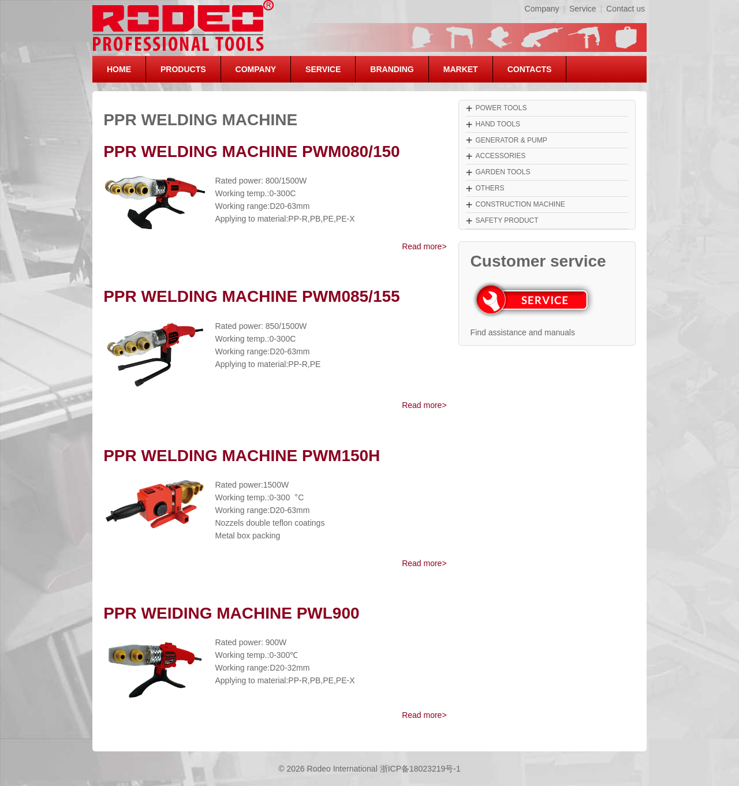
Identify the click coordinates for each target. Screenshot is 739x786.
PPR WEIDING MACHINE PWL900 (231, 613)
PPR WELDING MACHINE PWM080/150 (251, 151)
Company (542, 8)
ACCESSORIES (500, 156)
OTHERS (489, 188)
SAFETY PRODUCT (506, 220)
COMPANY (256, 69)
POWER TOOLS (501, 108)
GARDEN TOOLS (502, 172)
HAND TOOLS (497, 124)
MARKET (460, 69)
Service (582, 8)
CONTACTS (529, 69)
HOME (119, 69)
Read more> (424, 246)
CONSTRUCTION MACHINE (520, 204)
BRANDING (391, 69)
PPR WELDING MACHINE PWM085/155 (251, 296)
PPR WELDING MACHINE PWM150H (241, 456)
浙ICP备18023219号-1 (420, 768)
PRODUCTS (183, 69)
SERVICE (323, 69)
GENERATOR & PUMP (511, 140)
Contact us (625, 8)
